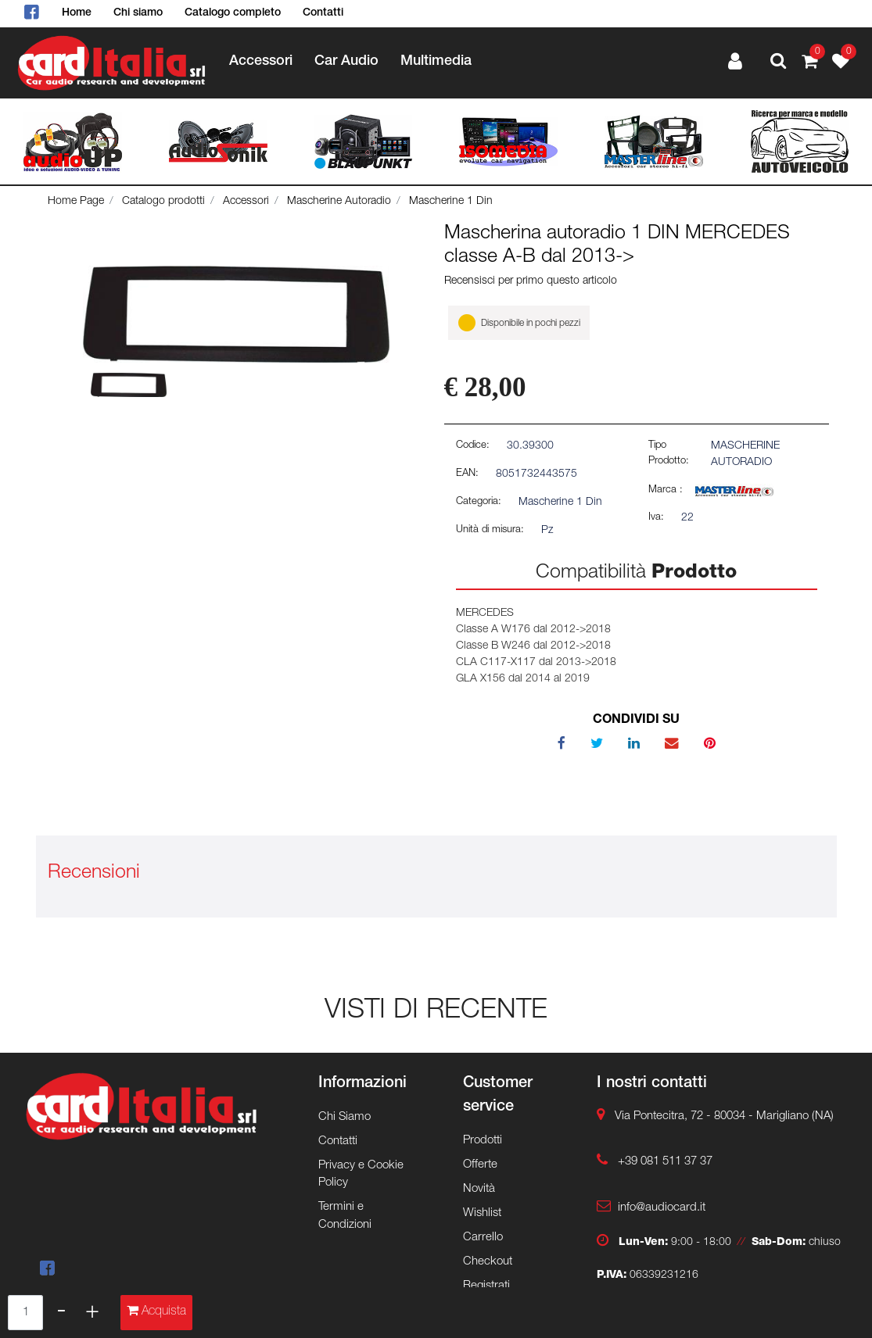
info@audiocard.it (661, 1208)
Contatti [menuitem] (323, 13)
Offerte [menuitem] (480, 1165)
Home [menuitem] (77, 13)
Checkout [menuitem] (487, 1262)
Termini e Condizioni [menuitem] (344, 1216)
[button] (236, 314)
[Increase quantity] (92, 1312)
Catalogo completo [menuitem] (233, 13)
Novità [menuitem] (479, 1189)
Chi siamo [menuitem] (138, 13)
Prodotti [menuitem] (482, 1141)
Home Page (76, 201)
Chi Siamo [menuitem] (344, 1117)
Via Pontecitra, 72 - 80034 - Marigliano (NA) (724, 1116)
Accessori (246, 201)
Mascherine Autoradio (339, 201)
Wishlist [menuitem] (482, 1213)
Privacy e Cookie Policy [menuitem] (361, 1175)
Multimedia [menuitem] (436, 62)
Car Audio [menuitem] (346, 62)
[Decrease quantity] (61, 1312)
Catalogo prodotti (163, 201)
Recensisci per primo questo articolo (530, 281)
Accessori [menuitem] (260, 62)
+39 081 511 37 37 (665, 1162)
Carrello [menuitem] (483, 1237)
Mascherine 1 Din (451, 201)
